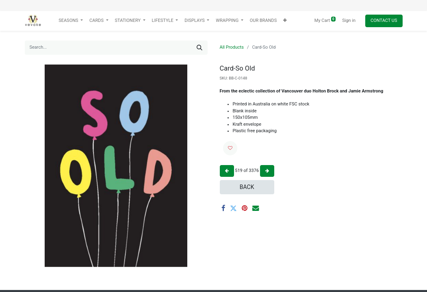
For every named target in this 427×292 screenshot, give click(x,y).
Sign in (348, 20)
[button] (285, 21)
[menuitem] (263, 21)
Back (247, 187)
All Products (232, 47)
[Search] (199, 48)
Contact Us (384, 20)
